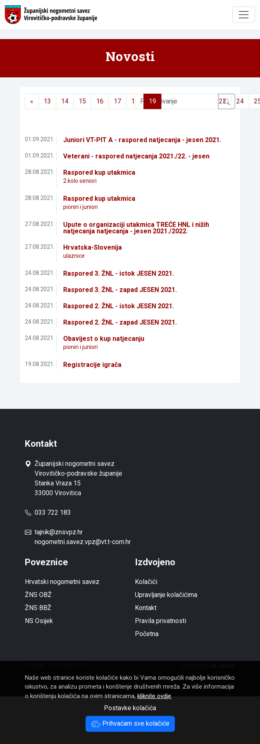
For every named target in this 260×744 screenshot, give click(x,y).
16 (100, 101)
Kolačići (146, 582)
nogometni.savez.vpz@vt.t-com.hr (83, 542)
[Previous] (32, 101)
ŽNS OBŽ (38, 595)
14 (64, 101)
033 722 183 (48, 512)
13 (47, 101)
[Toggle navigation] (243, 15)
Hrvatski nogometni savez (62, 582)
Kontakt (145, 608)
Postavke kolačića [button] (130, 708)
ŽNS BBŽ (38, 608)
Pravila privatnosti (160, 621)
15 (82, 101)
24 (240, 101)
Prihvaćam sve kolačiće (130, 723)
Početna (147, 634)
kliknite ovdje (154, 696)
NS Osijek (39, 621)
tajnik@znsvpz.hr (59, 532)
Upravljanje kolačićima (166, 595)
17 (117, 101)
